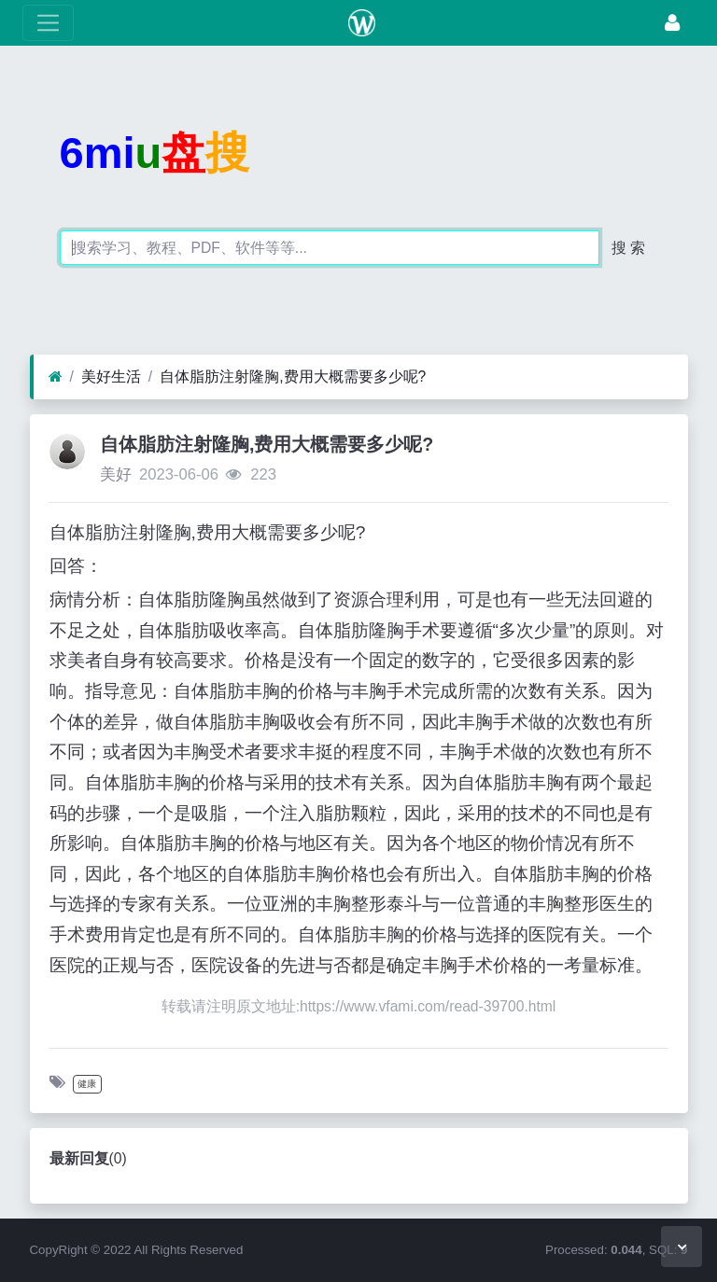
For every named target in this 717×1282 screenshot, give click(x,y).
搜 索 (628, 248)
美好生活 (111, 376)
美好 (116, 474)
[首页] (56, 377)
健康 (86, 1084)
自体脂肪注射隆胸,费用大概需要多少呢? (293, 376)
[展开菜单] (48, 23)
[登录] (672, 23)
